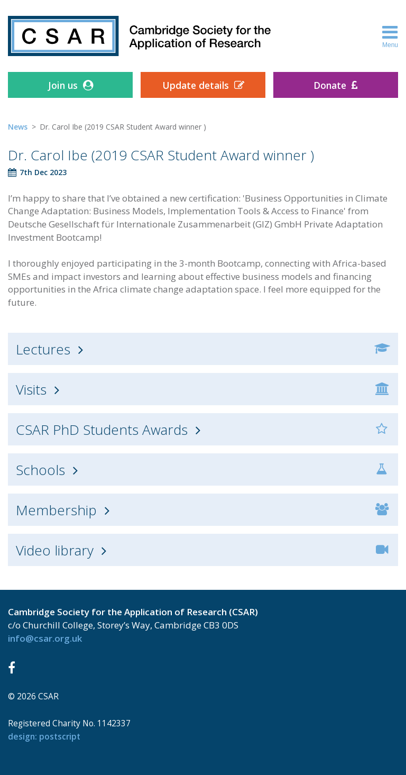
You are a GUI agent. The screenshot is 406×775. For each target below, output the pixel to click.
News (17, 127)
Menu (390, 36)
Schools (40, 469)
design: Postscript (44, 736)
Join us (63, 85)
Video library (55, 550)
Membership (56, 509)
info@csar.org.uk (45, 638)
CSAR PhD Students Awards (102, 429)
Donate (329, 85)
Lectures (43, 349)
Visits (31, 389)
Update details (195, 85)
